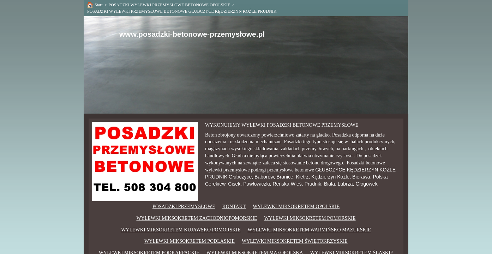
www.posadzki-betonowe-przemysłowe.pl (192, 34)
